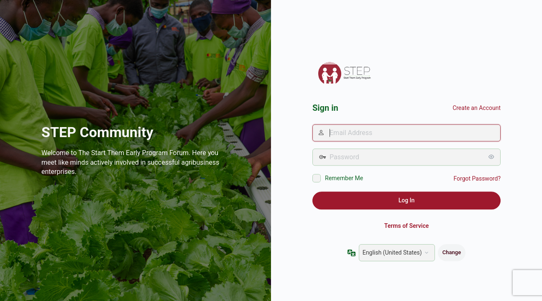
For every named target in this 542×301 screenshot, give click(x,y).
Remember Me (344, 178)
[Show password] (492, 157)
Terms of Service (406, 225)
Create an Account (477, 108)
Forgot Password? (477, 179)
